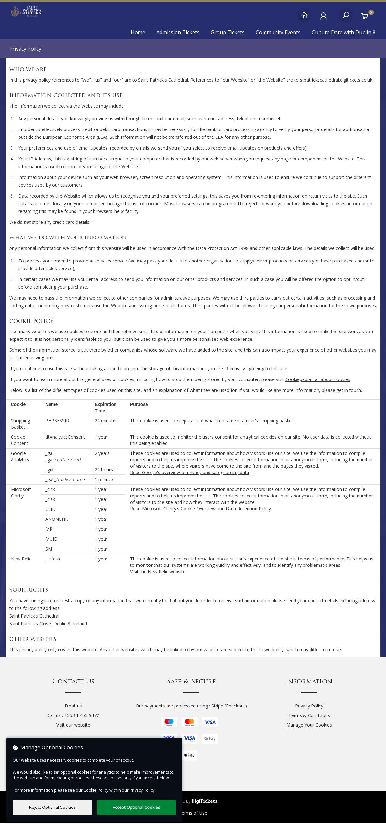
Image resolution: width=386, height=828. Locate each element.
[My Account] (325, 18)
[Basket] (366, 18)
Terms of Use (193, 818)
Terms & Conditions (309, 721)
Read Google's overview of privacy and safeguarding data (189, 478)
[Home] (304, 18)
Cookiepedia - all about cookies (317, 385)
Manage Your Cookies (309, 730)
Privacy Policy (309, 711)
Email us (73, 711)
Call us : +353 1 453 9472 (73, 721)
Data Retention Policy (248, 514)
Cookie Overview (198, 514)
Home (138, 32)
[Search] (346, 18)
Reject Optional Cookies (52, 807)
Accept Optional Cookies (136, 807)
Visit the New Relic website (157, 577)
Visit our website (73, 730)
